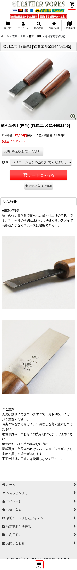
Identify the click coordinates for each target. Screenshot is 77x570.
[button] (39, 564)
